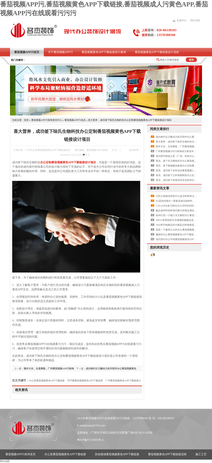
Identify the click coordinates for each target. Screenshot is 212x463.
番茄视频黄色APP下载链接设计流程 (157, 52)
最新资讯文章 (159, 188)
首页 (26, 120)
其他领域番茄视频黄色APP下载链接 (117, 454)
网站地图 (195, 20)
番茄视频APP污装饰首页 (20, 454)
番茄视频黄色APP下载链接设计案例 (104, 52)
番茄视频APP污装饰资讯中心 (46, 120)
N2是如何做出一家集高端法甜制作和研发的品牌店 (182, 200)
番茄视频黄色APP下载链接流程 (167, 454)
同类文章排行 (159, 129)
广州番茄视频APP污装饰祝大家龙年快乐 (177, 151)
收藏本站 (181, 20)
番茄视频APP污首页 (26, 52)
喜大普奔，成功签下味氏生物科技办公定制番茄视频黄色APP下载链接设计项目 (130, 120)
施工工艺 (201, 454)
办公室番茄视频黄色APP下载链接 (47, 380)
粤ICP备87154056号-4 (90, 439)
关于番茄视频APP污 (60, 52)
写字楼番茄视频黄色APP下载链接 (85, 380)
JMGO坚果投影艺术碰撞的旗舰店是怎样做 (178, 220)
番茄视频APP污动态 (75, 120)
